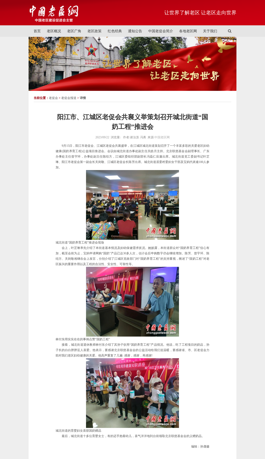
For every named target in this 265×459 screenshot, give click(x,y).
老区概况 (54, 31)
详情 (83, 98)
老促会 (53, 98)
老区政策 (94, 31)
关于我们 (210, 31)
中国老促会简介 (160, 31)
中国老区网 (162, 137)
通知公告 (135, 31)
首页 (37, 31)
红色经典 (115, 31)
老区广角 (74, 31)
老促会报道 (68, 98)
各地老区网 (188, 31)
